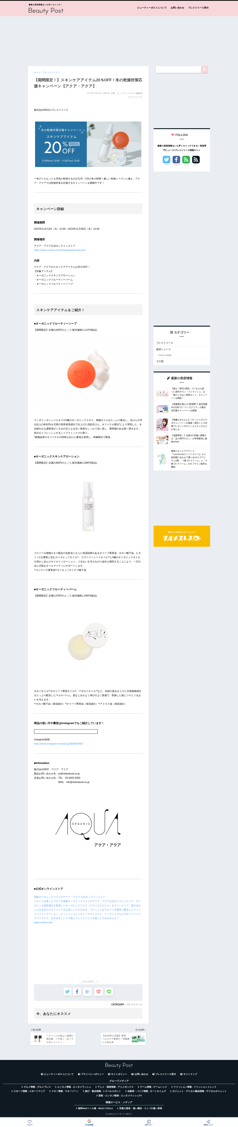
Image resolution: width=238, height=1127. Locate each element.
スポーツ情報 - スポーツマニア (29, 1093)
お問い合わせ (177, 7)
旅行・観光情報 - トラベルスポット (103, 1093)
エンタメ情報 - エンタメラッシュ (74, 1089)
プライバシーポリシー (92, 1076)
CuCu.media (165, 355)
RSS (195, 165)
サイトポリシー (119, 1076)
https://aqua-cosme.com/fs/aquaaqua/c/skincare (60, 250)
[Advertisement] (119, 40)
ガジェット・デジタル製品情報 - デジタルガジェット (199, 1093)
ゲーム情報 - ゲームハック (153, 1089)
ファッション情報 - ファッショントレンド (194, 1089)
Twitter (166, 165)
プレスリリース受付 (198, 7)
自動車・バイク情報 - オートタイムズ (146, 1093)
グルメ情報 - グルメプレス (37, 1089)
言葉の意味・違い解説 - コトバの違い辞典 (140, 1110)
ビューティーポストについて (152, 7)
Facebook (176, 165)
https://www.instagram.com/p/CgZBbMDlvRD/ (58, 743)
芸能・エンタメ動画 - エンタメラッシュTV (120, 1097)
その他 (160, 361)
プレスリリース (133, 1004)
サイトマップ (190, 1076)
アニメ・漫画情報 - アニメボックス (115, 1089)
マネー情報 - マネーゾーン (64, 1093)
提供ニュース (164, 349)
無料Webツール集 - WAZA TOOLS (95, 1110)
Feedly (186, 165)
